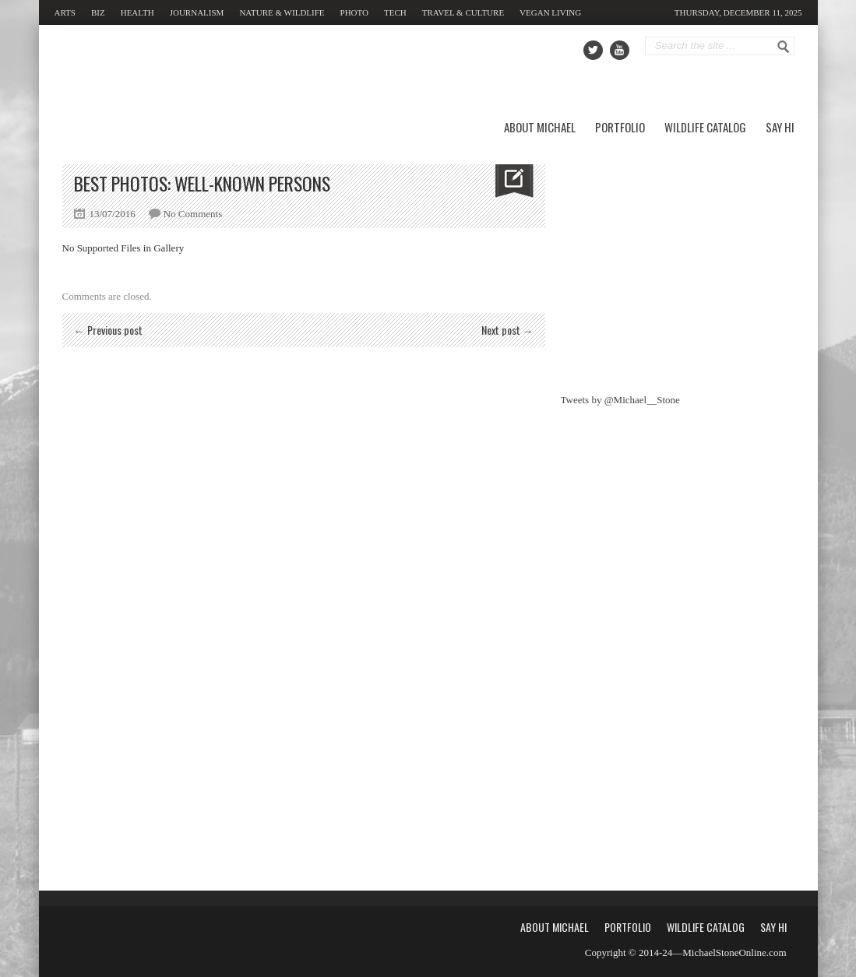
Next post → (507, 330)
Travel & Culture (463, 12)
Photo (354, 12)
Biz (98, 12)
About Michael (540, 126)
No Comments (193, 214)
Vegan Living (550, 12)
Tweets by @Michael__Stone (620, 400)
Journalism (197, 12)
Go (783, 46)
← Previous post (108, 330)
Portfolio (620, 126)
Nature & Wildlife (281, 12)
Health (137, 12)
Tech (395, 12)
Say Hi (780, 126)
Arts (65, 12)
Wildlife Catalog (705, 126)
